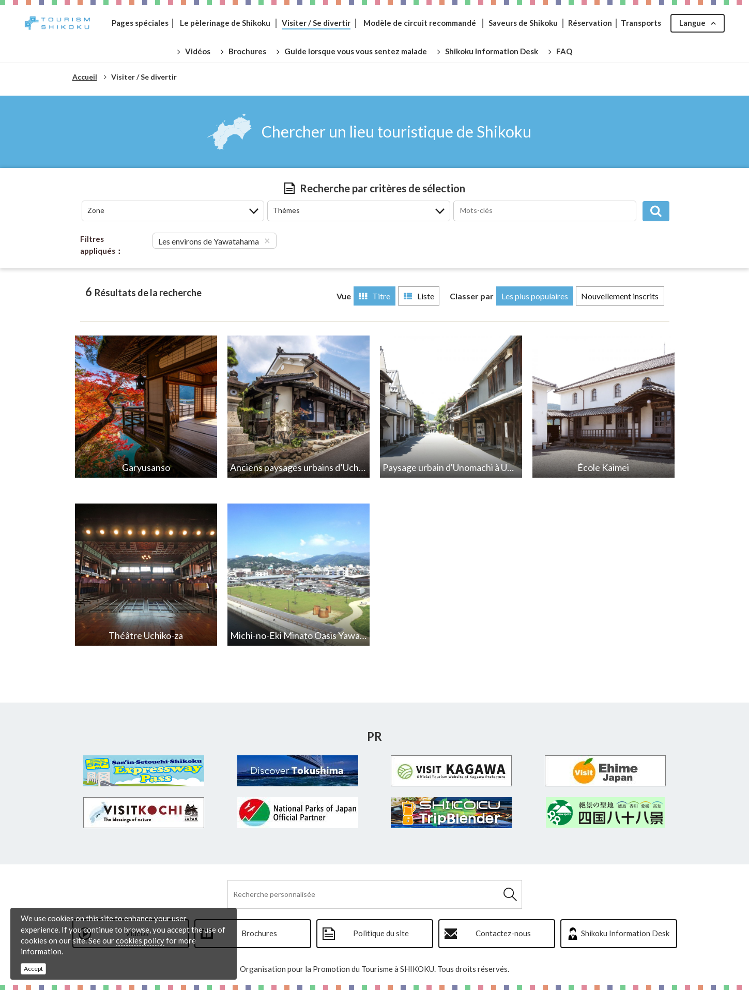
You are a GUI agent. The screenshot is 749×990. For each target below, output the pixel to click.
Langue (692, 22)
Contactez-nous (503, 933)
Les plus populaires (533, 296)
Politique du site (381, 933)
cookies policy (140, 940)
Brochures (259, 933)
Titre (372, 296)
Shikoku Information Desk (625, 933)
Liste (417, 296)
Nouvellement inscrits (620, 296)
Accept (33, 968)
